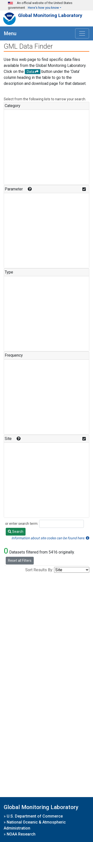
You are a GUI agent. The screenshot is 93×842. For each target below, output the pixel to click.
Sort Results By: (39, 569)
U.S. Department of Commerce (35, 816)
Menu (10, 33)
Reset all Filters (19, 560)
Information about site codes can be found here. (50, 538)
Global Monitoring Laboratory (50, 15)
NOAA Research (21, 834)
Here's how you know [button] (43, 7)
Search (15, 532)
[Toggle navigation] (82, 33)
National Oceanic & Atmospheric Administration (35, 825)
